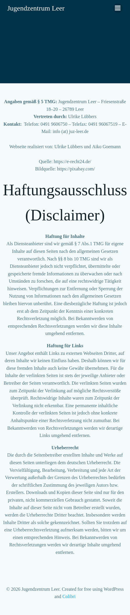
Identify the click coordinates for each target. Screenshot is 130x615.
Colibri (68, 596)
